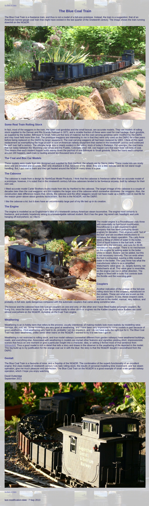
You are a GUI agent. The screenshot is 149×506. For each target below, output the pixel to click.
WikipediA (10, 345)
